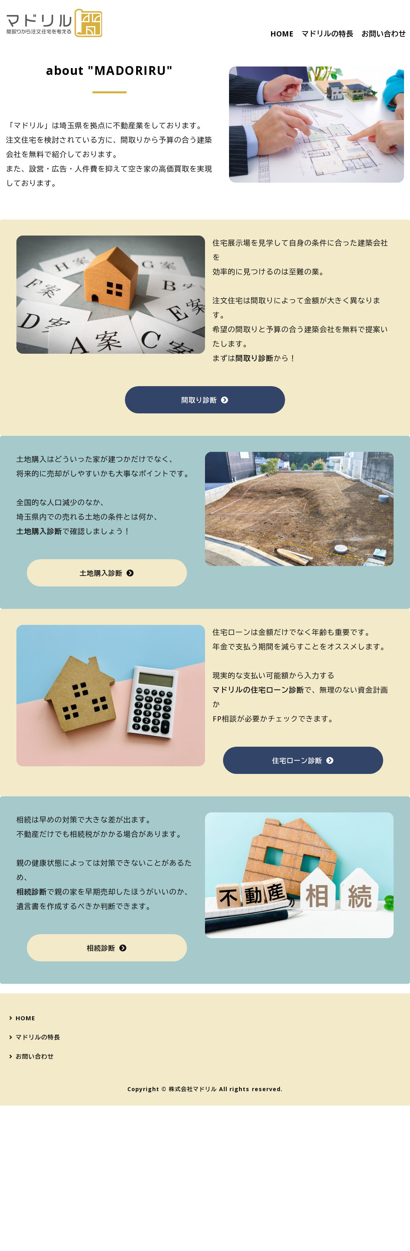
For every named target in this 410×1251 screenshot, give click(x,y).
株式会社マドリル (193, 1234)
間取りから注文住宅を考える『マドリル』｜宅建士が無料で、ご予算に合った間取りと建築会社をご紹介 (54, 23)
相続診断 (101, 1094)
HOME (281, 33)
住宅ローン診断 (297, 907)
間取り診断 (199, 546)
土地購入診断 (101, 719)
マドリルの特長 (327, 33)
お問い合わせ (384, 33)
